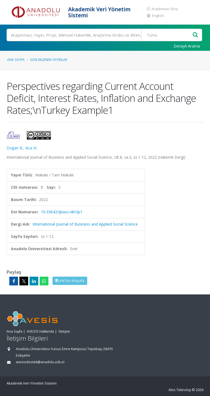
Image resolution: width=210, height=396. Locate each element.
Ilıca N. (31, 147)
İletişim (64, 331)
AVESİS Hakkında (40, 331)
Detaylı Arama (187, 46)
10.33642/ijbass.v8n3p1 (61, 211)
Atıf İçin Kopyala (70, 280)
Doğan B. (15, 147)
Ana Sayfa (16, 59)
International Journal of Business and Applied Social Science (85, 224)
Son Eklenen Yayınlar (48, 59)
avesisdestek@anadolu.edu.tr (40, 362)
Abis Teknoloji (179, 390)
